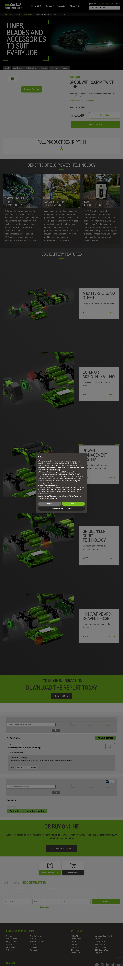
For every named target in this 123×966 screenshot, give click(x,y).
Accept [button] (73, 504)
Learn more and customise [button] (61, 508)
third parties (77, 472)
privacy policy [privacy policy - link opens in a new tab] (53, 463)
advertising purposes (52, 481)
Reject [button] (49, 504)
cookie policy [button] (55, 470)
